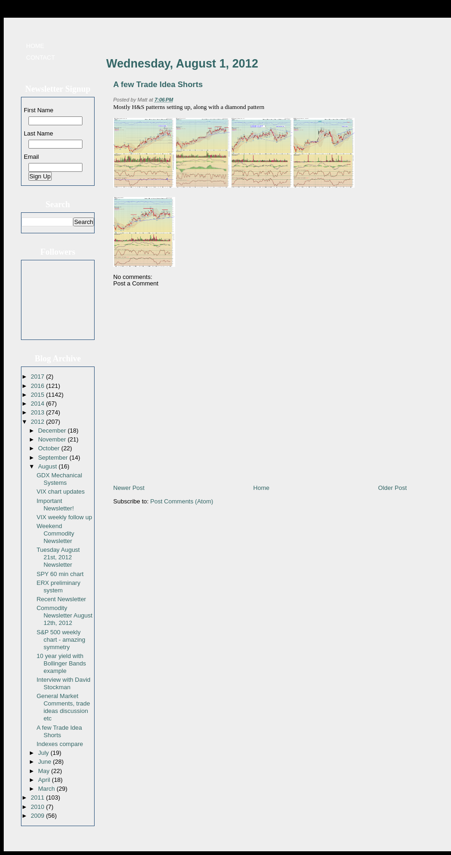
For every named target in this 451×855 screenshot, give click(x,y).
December (53, 430)
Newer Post (128, 487)
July (44, 752)
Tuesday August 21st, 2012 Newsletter (58, 557)
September (53, 457)
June (45, 761)
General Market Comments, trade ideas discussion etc (63, 707)
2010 (38, 806)
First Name (39, 110)
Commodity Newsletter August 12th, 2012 (64, 615)
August (48, 466)
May (44, 770)
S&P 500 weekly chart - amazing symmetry (60, 640)
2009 (38, 815)
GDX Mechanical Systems (59, 479)
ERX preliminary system (58, 586)
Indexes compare (59, 743)
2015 (38, 394)
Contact (40, 57)
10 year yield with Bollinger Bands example (61, 663)
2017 (38, 376)
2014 (38, 403)
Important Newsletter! (55, 504)
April (45, 779)
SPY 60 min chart (59, 573)
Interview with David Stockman (63, 683)
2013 (38, 412)
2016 (38, 385)
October (50, 448)
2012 (38, 421)
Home (35, 45)
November (53, 439)
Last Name (38, 133)
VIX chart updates (60, 491)
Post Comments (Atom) (181, 501)
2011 (38, 797)
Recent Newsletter (61, 599)
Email (31, 156)
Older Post (392, 487)
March (47, 788)
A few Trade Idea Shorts (59, 731)
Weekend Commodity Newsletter (55, 533)
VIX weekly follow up (64, 517)
